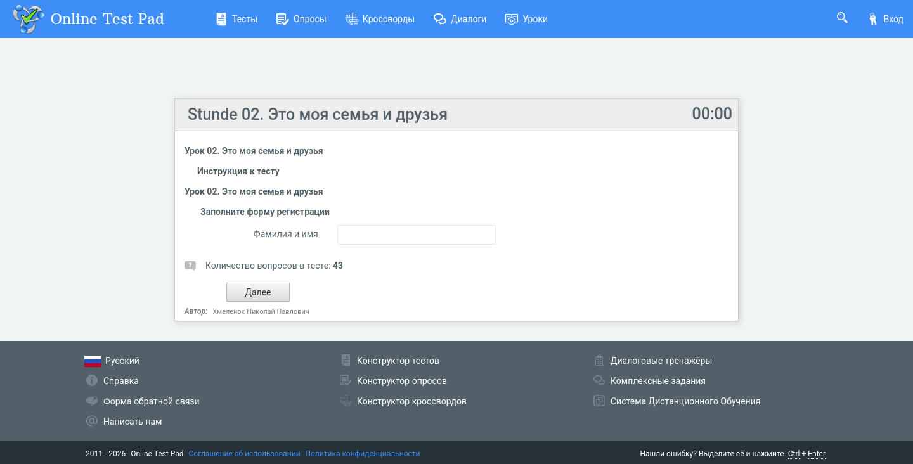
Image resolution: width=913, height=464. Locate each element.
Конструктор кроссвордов (412, 401)
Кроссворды (380, 19)
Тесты (236, 19)
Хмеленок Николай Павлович (260, 311)
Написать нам (132, 421)
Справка (121, 381)
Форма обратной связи (151, 401)
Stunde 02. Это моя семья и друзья (318, 114)
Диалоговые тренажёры (661, 361)
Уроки (526, 19)
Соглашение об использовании (245, 453)
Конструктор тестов (398, 361)
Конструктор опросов (402, 381)
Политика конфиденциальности (363, 453)
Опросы (301, 19)
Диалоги (460, 19)
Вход (885, 19)
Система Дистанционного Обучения (685, 401)
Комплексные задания (658, 381)
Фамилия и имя (286, 234)
